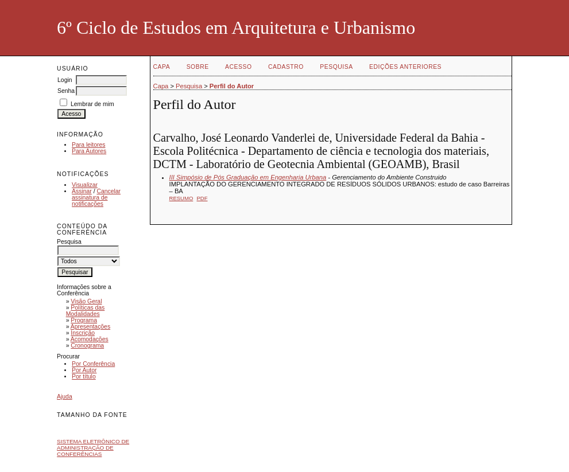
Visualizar (85, 185)
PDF (202, 198)
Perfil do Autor (232, 86)
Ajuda (64, 396)
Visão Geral (86, 301)
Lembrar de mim (92, 104)
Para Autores (89, 151)
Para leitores (88, 145)
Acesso (238, 67)
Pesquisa (336, 67)
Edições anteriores (405, 67)
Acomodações (90, 339)
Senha (66, 91)
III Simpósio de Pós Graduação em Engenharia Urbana (248, 177)
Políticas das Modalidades (85, 311)
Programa (84, 320)
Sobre (198, 67)
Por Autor (84, 370)
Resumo (181, 198)
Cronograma (87, 345)
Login (64, 80)
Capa (162, 67)
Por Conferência (93, 364)
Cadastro (286, 67)
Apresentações (90, 326)
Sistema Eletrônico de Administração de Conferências (93, 447)
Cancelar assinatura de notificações (96, 197)
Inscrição (83, 333)
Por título (84, 376)
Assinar (82, 191)
